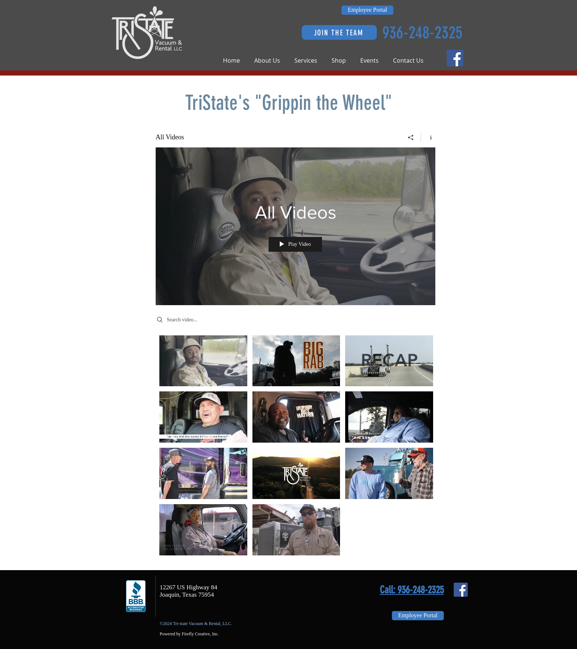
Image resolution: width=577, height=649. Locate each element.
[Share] (411, 137)
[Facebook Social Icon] (455, 58)
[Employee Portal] (367, 10)
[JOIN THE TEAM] (339, 32)
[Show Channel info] (428, 137)
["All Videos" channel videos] (295, 447)
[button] (271, 60)
